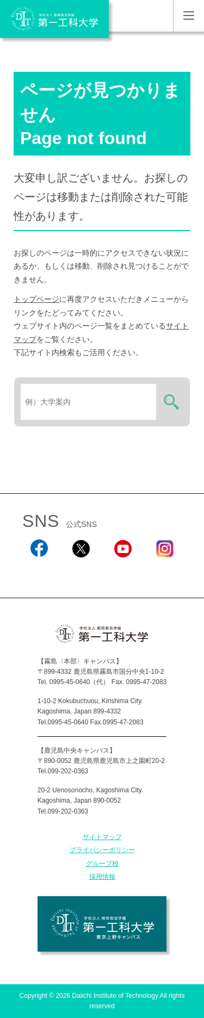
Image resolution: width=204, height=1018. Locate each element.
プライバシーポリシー (102, 850)
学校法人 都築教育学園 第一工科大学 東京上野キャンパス (102, 924)
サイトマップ (102, 837)
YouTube (123, 572)
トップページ (36, 299)
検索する (169, 401)
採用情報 (102, 876)
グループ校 (102, 863)
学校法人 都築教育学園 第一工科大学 (54, 19)
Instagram (165, 572)
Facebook (38, 572)
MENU (188, 16)
